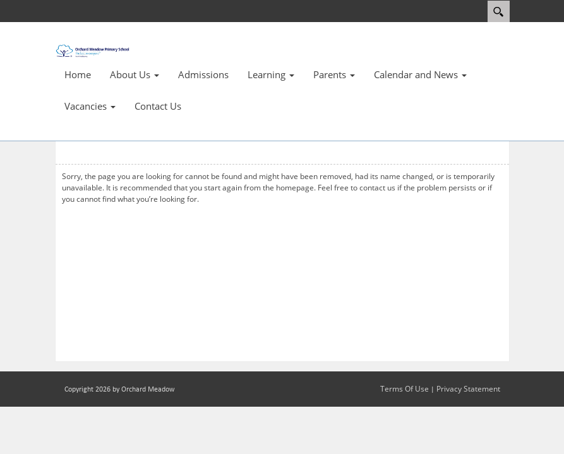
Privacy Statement (468, 388)
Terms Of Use (404, 388)
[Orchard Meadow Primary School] (93, 49)
